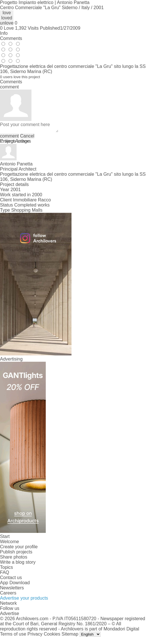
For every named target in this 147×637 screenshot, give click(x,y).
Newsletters (12, 587)
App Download (15, 582)
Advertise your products (24, 598)
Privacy (34, 634)
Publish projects (16, 551)
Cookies (52, 634)
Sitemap (69, 634)
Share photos (13, 557)
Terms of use (13, 634)
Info (4, 33)
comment (9, 136)
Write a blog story (17, 562)
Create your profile (19, 546)
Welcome (9, 541)
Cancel (27, 136)
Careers (8, 593)
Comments (11, 38)
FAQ (4, 572)
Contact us (11, 577)
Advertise (9, 613)
